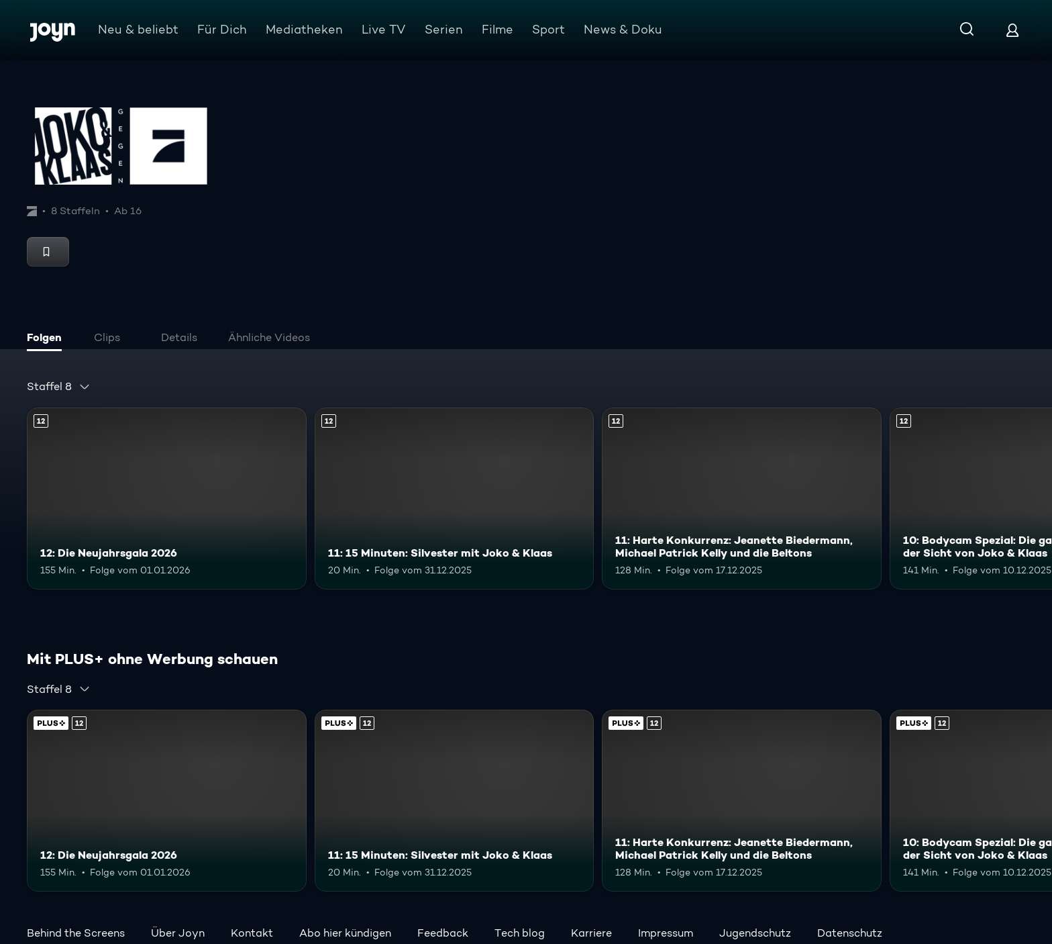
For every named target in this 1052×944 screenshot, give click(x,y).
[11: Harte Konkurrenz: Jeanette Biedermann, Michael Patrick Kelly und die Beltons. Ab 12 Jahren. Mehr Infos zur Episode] (742, 498)
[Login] (1012, 30)
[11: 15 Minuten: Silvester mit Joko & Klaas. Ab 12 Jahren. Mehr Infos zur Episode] (454, 498)
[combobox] (58, 386)
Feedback (442, 933)
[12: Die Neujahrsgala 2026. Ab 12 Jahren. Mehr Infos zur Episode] (167, 498)
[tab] (47, 339)
